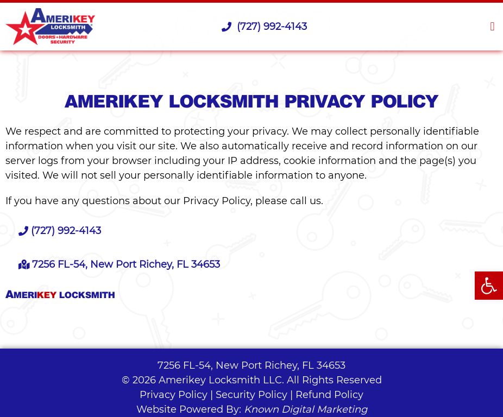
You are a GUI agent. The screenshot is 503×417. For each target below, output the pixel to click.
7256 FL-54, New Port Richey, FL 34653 (251, 365)
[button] (492, 27)
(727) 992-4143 (264, 27)
